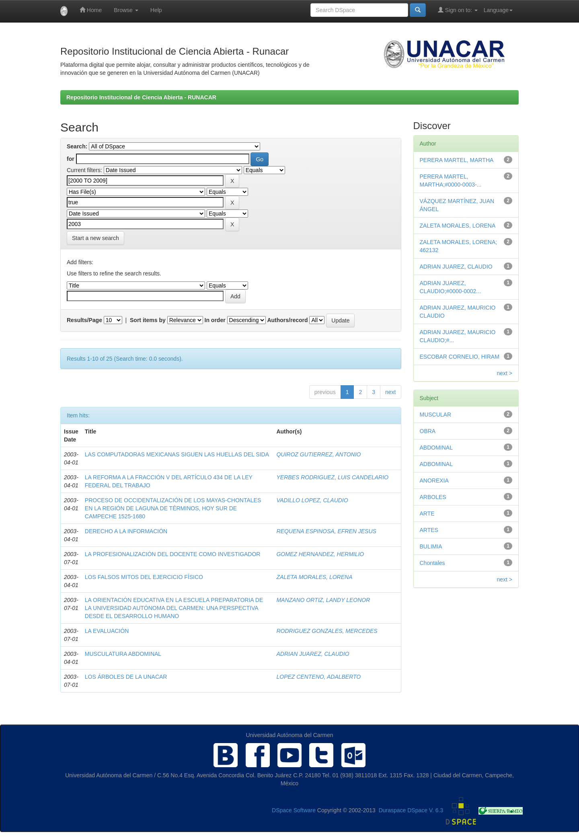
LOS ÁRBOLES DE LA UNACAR (126, 677)
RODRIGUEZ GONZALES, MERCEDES (326, 631)
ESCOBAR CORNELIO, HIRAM (459, 356)
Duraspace (392, 810)
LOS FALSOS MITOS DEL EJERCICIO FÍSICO (144, 577)
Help (156, 10)
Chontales (432, 563)
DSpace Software (294, 810)
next (390, 392)
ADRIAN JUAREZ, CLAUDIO (312, 654)
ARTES (429, 530)
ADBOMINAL (436, 464)
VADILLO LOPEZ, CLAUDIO (312, 500)
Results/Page (84, 320)
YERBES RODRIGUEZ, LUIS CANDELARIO (332, 477)
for (70, 159)
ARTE (427, 513)
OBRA (428, 431)
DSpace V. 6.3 (425, 810)
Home (91, 9)
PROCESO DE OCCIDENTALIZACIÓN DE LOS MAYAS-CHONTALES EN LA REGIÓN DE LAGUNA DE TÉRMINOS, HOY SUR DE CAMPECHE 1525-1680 (173, 508)
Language (498, 10)
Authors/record (287, 320)
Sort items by (148, 320)
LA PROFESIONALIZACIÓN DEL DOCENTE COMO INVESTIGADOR (173, 554)
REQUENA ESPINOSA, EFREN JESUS (326, 531)
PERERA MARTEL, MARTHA (457, 160)
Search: (77, 146)
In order (215, 320)
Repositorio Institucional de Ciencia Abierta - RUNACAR (141, 97)
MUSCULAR (436, 414)
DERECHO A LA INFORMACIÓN (126, 531)
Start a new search (95, 238)
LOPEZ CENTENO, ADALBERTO (318, 677)
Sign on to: (458, 9)
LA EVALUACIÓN (107, 631)
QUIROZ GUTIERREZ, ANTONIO (318, 454)
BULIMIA (431, 546)
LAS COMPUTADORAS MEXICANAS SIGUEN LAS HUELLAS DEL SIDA (177, 454)
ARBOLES (433, 497)
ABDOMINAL (436, 447)
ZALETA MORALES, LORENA (314, 577)
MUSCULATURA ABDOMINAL (123, 654)
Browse (126, 10)
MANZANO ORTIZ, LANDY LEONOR (323, 600)
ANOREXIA (434, 480)
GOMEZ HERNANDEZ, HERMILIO (320, 554)
